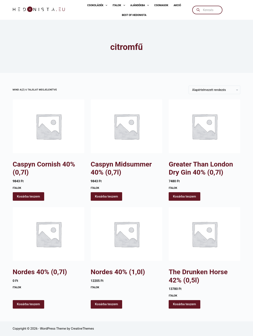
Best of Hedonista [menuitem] (134, 15)
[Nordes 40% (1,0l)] (126, 234)
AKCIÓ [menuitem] (177, 5)
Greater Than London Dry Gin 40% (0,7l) (201, 168)
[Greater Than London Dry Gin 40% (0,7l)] (204, 126)
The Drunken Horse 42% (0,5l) (198, 276)
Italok (17, 187)
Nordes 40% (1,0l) (118, 272)
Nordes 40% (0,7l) (40, 272)
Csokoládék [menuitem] (98, 5)
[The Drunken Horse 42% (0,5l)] (204, 234)
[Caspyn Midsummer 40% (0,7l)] (126, 126)
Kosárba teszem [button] (28, 196)
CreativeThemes (82, 328)
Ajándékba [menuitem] (140, 5)
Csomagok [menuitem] (161, 5)
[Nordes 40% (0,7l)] (48, 234)
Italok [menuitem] (120, 5)
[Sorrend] (214, 90)
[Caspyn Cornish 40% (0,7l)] (48, 126)
